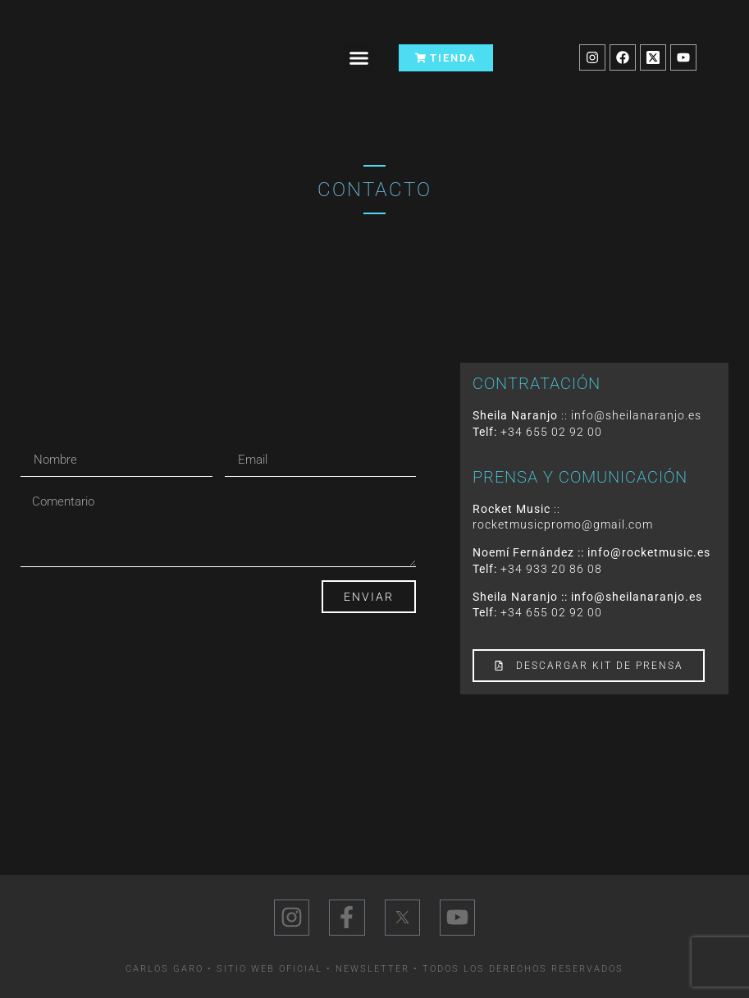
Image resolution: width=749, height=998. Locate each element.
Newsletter (372, 969)
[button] (359, 57)
